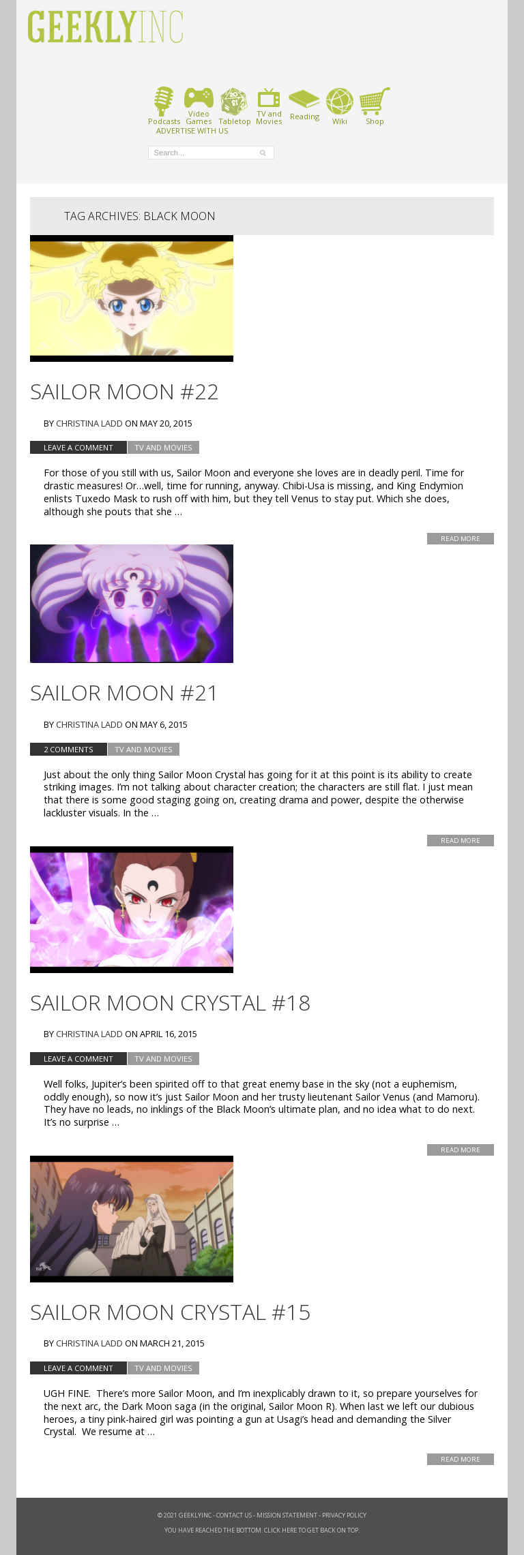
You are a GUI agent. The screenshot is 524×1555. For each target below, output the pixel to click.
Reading (305, 104)
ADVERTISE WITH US (192, 130)
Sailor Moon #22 (124, 390)
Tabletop (234, 106)
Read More (460, 538)
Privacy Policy (344, 1515)
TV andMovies (269, 106)
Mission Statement (287, 1515)
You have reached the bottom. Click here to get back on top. (262, 1530)
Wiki (339, 106)
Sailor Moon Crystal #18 (170, 1002)
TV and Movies (163, 447)
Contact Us (234, 1515)
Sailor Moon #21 (124, 692)
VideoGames (199, 106)
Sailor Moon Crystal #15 (170, 1311)
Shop (375, 106)
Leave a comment (78, 447)
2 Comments (68, 749)
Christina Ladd (89, 423)
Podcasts (164, 106)
